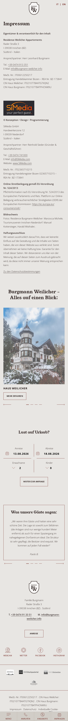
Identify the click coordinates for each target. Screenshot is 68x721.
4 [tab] (40, 404)
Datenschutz (29, 709)
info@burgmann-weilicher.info (26, 68)
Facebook (40, 655)
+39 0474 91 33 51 (21, 614)
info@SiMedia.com (20, 159)
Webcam (7, 655)
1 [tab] (27, 404)
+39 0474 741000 (18, 155)
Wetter (23, 655)
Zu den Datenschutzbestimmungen (21, 271)
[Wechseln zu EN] (64, 4)
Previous (7, 404)
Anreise (34, 633)
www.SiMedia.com (22, 163)
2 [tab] (31, 404)
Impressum (15, 709)
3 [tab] (36, 404)
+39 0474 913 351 (18, 64)
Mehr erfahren (15, 396)
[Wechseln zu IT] (58, 4)
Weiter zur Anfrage (34, 481)
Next (61, 404)
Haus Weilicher (15, 388)
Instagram (59, 655)
